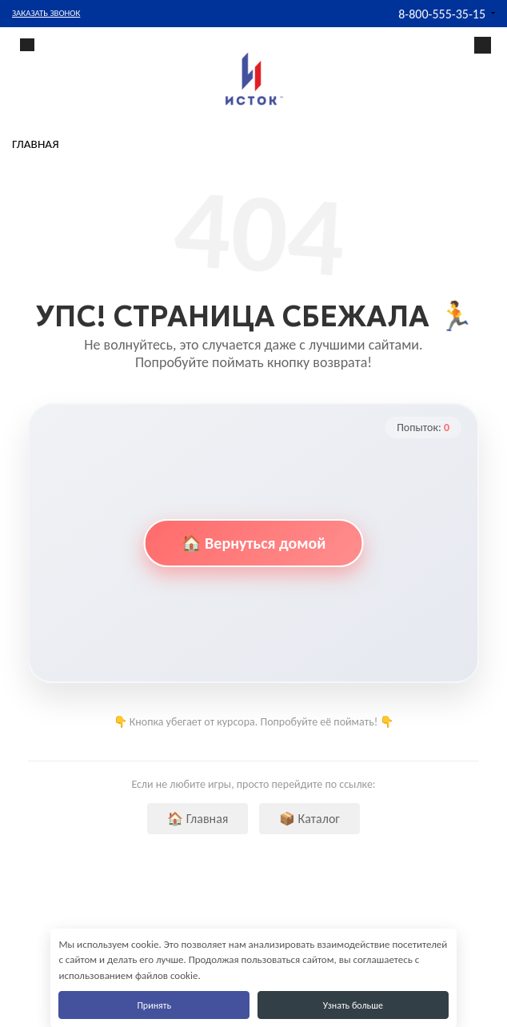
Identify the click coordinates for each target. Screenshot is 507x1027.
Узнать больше (353, 1005)
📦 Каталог (309, 818)
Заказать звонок (46, 13)
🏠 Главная (197, 818)
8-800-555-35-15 (441, 14)
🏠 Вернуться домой (254, 543)
